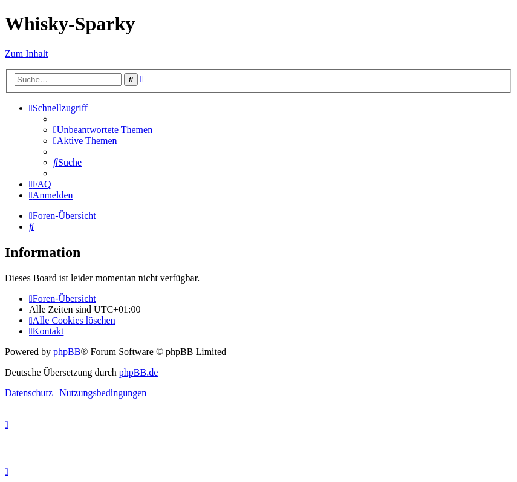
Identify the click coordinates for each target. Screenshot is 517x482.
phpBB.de (138, 372)
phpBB (66, 352)
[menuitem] (102, 130)
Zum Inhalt (26, 53)
